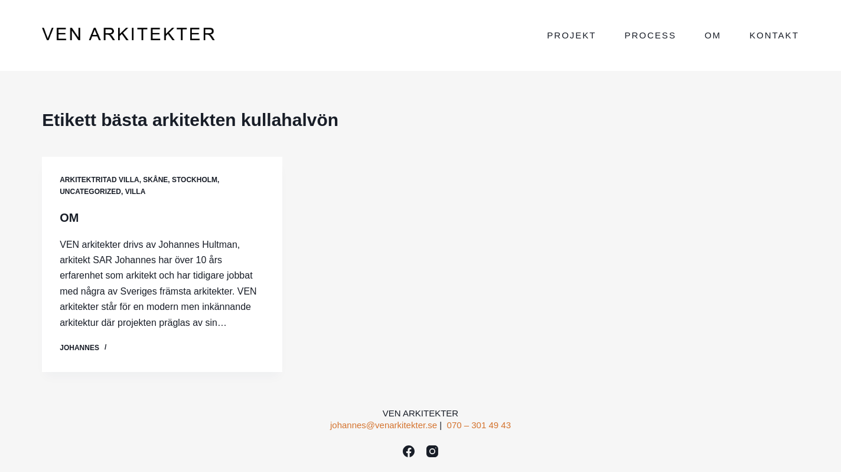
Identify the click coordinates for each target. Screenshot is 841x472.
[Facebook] (409, 451)
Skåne (155, 180)
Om (713, 35)
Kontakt (774, 35)
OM (69, 217)
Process (650, 35)
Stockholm (194, 180)
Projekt (571, 35)
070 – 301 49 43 (479, 425)
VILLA (135, 191)
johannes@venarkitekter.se (383, 425)
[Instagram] (432, 451)
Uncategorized (90, 191)
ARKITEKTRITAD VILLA (99, 180)
